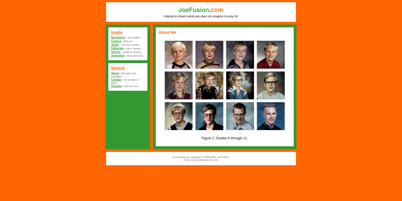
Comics (116, 41)
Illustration (118, 37)
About (115, 73)
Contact (116, 79)
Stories (116, 52)
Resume (116, 86)
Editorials (117, 48)
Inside (116, 32)
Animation (118, 55)
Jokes (115, 44)
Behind (117, 68)
